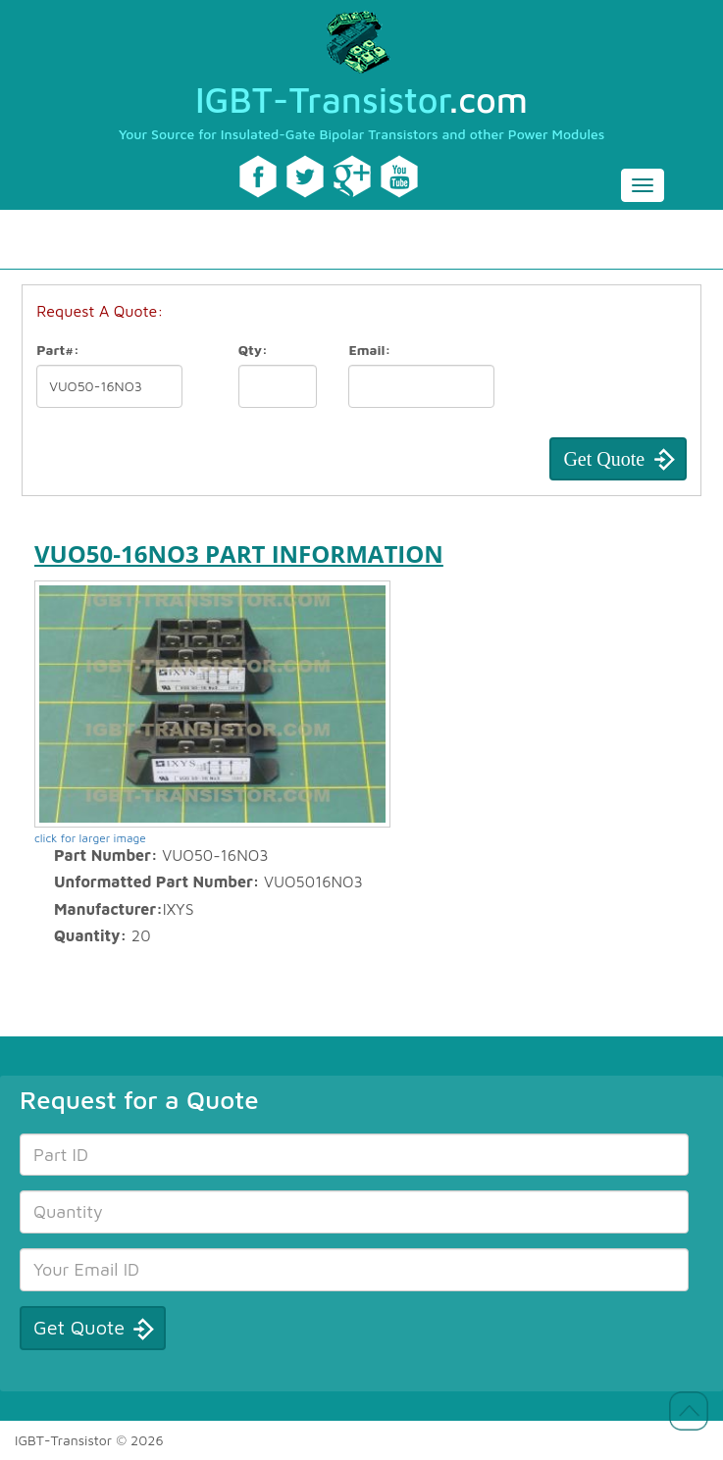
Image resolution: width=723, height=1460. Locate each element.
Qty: (253, 349)
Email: (369, 349)
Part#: (57, 349)
